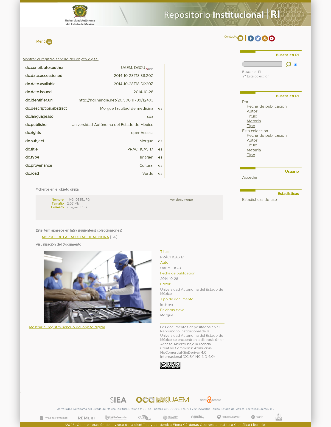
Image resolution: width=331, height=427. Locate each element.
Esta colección (256, 76)
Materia (254, 121)
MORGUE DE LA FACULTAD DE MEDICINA (75, 237)
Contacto (230, 36)
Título (252, 116)
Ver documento (181, 199)
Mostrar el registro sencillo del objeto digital (60, 59)
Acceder (250, 177)
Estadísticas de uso (259, 200)
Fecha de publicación (267, 106)
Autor (252, 111)
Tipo (251, 126)
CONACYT (170, 413)
